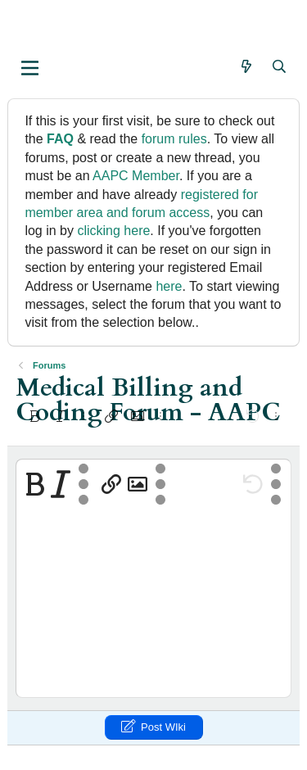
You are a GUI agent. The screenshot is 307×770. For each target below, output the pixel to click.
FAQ (60, 139)
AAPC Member (136, 176)
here (169, 286)
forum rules (174, 139)
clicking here (113, 231)
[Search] (279, 67)
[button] (30, 68)
